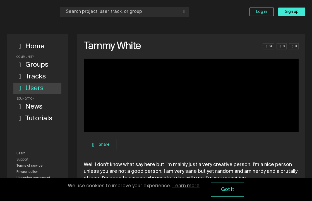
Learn (20, 153)
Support (22, 159)
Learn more (186, 185)
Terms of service (29, 166)
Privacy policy (27, 172)
